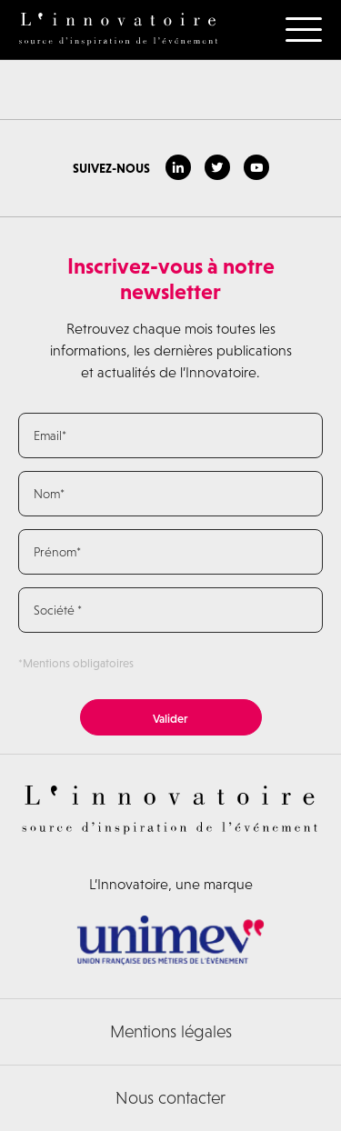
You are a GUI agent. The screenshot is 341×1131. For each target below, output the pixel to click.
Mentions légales (171, 1031)
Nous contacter (170, 1097)
